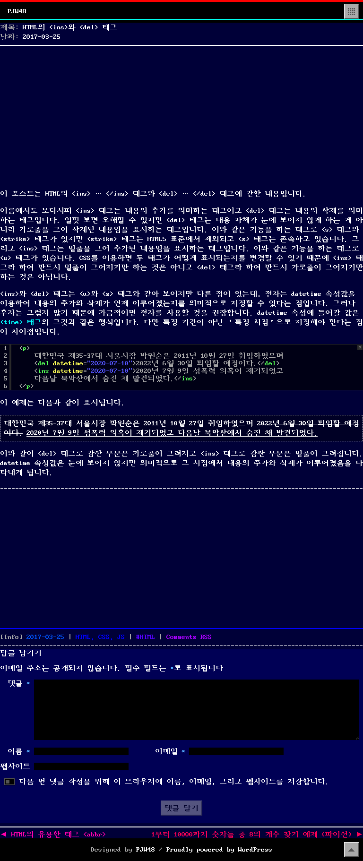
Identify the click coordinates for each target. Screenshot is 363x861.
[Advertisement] (181, 115)
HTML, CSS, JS (100, 637)
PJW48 (17, 11)
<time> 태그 (21, 322)
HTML (147, 637)
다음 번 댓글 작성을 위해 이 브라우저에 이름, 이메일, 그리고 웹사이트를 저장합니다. (174, 781)
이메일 (170, 751)
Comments (189, 637)
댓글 (19, 683)
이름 (19, 751)
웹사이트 (15, 766)
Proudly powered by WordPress (219, 849)
